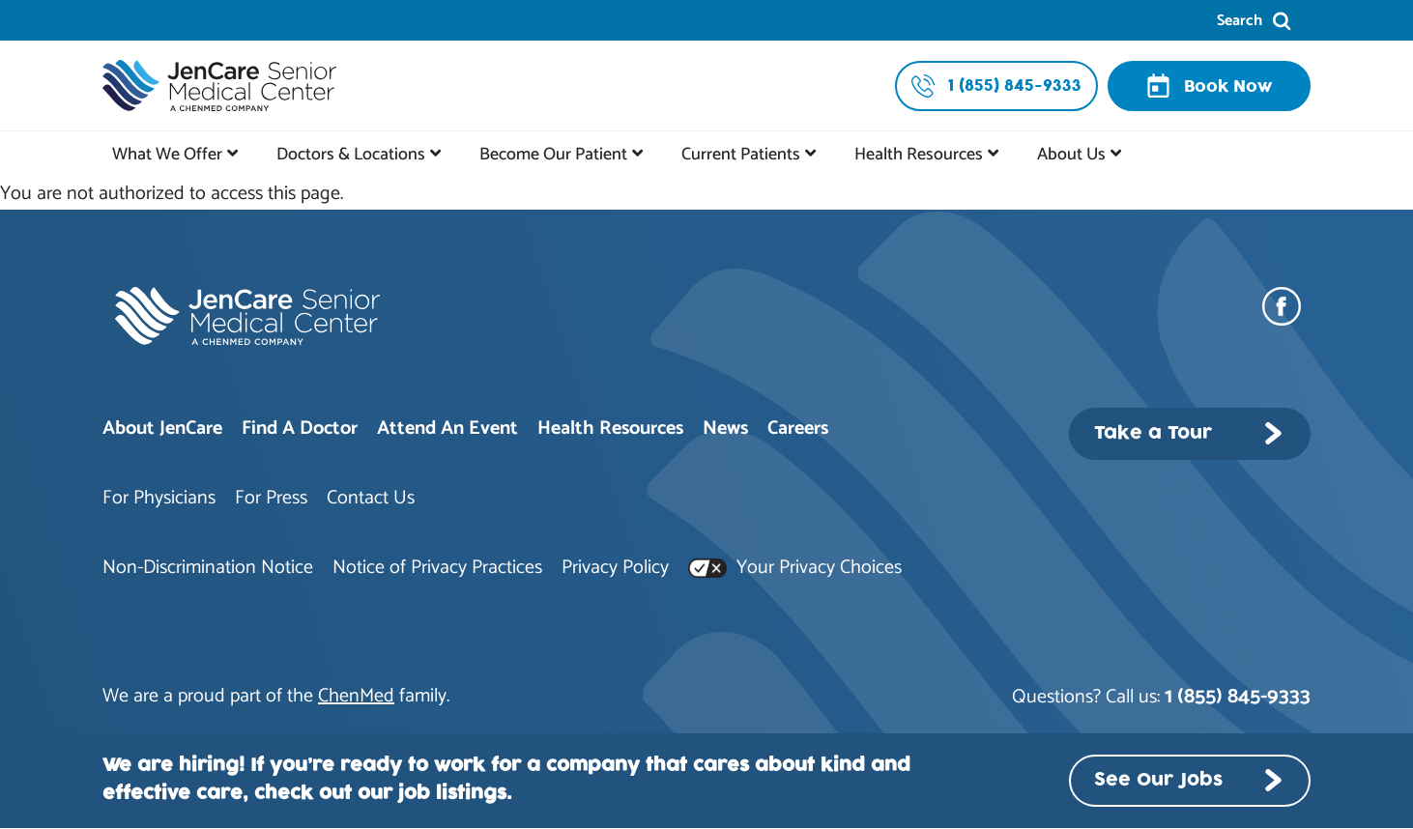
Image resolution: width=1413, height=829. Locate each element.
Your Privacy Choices (795, 568)
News (725, 428)
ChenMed (356, 696)
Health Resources (918, 154)
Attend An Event (447, 428)
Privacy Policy (615, 568)
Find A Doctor (300, 428)
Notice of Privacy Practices (437, 568)
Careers (797, 428)
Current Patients (740, 154)
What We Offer (167, 154)
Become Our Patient (553, 154)
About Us (1071, 154)
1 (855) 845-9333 (1238, 696)
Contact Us (371, 498)
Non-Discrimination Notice (207, 568)
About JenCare (162, 428)
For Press (271, 498)
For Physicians (159, 498)
